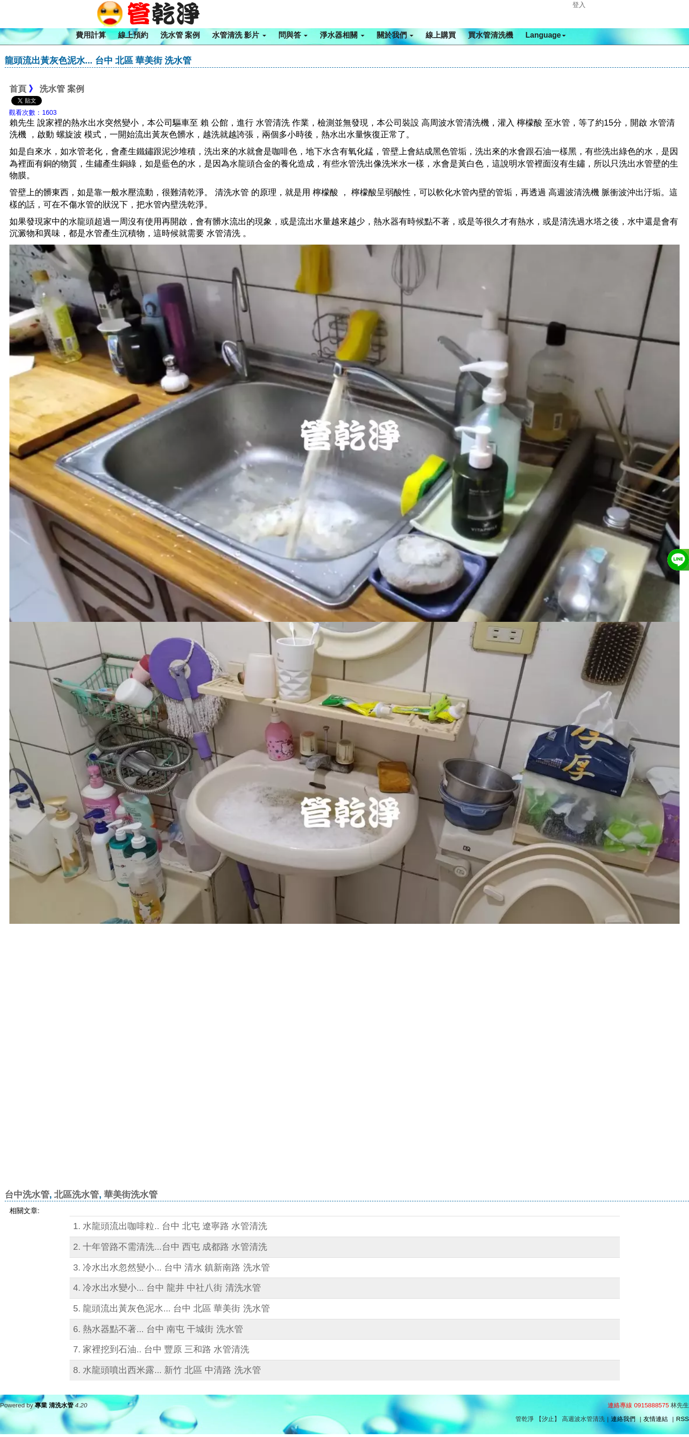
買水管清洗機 (490, 35)
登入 (579, 4)
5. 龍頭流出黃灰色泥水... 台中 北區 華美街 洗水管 (171, 1308)
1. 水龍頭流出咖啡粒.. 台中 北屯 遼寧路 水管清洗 (170, 1226)
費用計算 (91, 35)
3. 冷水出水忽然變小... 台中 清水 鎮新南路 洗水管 (171, 1267)
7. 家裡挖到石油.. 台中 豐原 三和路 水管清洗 (161, 1349)
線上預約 (133, 35)
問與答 (293, 35)
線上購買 (441, 35)
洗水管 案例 (180, 35)
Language (545, 35)
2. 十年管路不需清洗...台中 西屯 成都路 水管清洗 (170, 1247)
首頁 (17, 89)
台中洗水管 (27, 1194)
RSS (682, 1418)
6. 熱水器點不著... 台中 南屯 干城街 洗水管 (158, 1329)
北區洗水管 (76, 1194)
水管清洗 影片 (239, 35)
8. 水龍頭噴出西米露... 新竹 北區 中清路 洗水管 (167, 1370)
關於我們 (395, 35)
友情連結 (655, 1418)
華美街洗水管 (131, 1194)
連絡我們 (623, 1418)
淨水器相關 (342, 35)
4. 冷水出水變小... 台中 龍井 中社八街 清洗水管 (167, 1288)
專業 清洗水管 (54, 1405)
